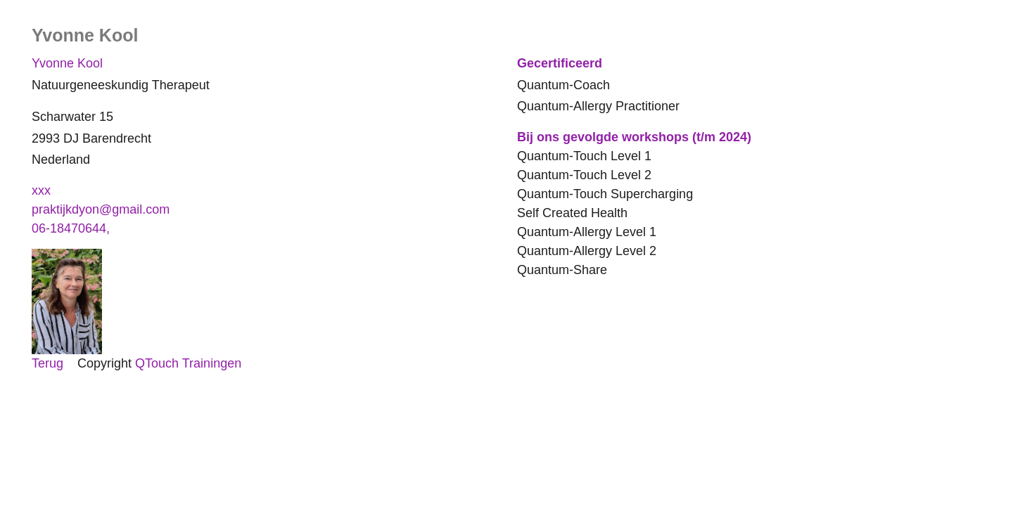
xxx (41, 190)
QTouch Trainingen (188, 363)
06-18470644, (72, 228)
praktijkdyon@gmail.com (101, 209)
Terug (47, 363)
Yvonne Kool (67, 63)
